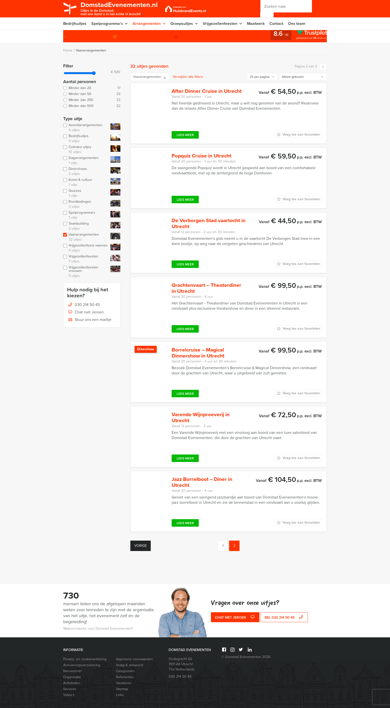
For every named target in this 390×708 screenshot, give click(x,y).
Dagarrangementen (85, 160)
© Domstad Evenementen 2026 (245, 656)
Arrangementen (147, 23)
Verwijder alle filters (188, 76)
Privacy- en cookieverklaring (84, 659)
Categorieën (125, 671)
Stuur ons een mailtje (89, 320)
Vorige (140, 545)
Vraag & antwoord (129, 665)
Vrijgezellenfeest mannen (85, 248)
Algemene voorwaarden (134, 659)
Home (67, 50)
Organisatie (72, 677)
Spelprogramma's (85, 215)
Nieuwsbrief (72, 671)
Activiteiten (71, 683)
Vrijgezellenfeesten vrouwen (85, 272)
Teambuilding (85, 226)
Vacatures (123, 683)
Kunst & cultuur (85, 182)
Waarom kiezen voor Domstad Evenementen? (98, 628)
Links (120, 695)
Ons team (296, 23)
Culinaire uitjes (85, 149)
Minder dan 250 (91, 100)
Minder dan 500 (91, 106)
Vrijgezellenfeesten (220, 23)
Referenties (125, 677)
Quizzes (85, 193)
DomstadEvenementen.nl (119, 8)
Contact (276, 23)
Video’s (69, 695)
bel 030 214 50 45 (284, 617)
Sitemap (122, 689)
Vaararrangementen (91, 50)
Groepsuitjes (181, 23)
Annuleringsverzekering (81, 665)
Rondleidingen (85, 204)
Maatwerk (256, 23)
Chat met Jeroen (85, 312)
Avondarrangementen (85, 127)
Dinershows (85, 171)
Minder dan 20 (91, 88)
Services (69, 689)
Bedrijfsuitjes (75, 23)
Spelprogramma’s (107, 23)
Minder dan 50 (91, 94)
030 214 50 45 (307, 36)
